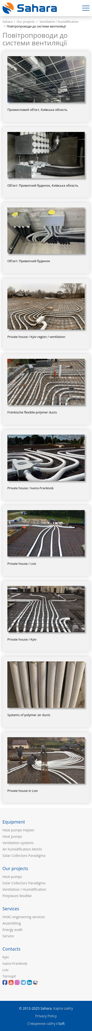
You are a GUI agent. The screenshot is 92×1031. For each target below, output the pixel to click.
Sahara (7, 22)
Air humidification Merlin (22, 849)
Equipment (13, 822)
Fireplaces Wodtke (17, 895)
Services (10, 909)
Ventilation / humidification (59, 22)
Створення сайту (41, 1023)
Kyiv (5, 957)
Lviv (5, 969)
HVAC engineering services (23, 917)
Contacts (11, 949)
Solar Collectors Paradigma (23, 855)
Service (8, 936)
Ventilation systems (18, 842)
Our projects (26, 22)
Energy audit (12, 929)
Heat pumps (12, 836)
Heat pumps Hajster (18, 830)
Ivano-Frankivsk (14, 963)
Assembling (11, 923)
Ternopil (9, 976)
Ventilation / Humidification (24, 889)
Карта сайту (63, 1008)
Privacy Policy (46, 1016)
